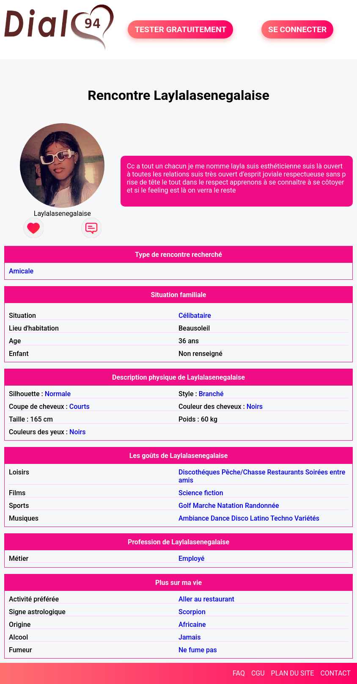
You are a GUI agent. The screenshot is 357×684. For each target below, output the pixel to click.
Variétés (306, 518)
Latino (259, 518)
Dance (220, 518)
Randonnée (262, 506)
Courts (79, 407)
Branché (211, 394)
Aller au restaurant (206, 599)
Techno (281, 518)
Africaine (192, 625)
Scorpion (192, 612)
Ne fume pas (197, 650)
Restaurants (285, 472)
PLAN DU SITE (292, 673)
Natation (230, 506)
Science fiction (200, 493)
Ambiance (193, 518)
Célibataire (194, 316)
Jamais (189, 637)
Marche (204, 506)
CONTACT (335, 673)
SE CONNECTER (297, 29)
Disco (239, 518)
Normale (58, 394)
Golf (184, 506)
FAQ (239, 673)
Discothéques (199, 472)
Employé (191, 558)
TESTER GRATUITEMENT (180, 29)
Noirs (255, 407)
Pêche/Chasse (244, 472)
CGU (258, 673)
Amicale (21, 271)
